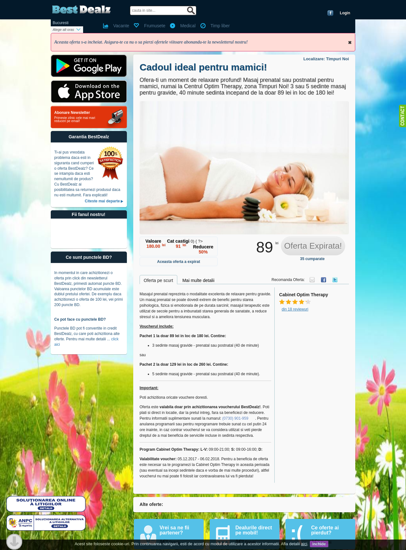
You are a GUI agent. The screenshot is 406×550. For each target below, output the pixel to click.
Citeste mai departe (102, 201)
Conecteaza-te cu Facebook (330, 13)
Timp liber (220, 25)
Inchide (350, 42)
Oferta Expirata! (313, 246)
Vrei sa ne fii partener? (174, 530)
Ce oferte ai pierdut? (325, 530)
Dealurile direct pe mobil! (253, 530)
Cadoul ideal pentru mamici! (203, 67)
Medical (187, 25)
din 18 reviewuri (295, 309)
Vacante (121, 25)
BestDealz (81, 9)
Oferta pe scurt (158, 280)
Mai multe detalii (198, 280)
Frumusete (154, 25)
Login (345, 13)
